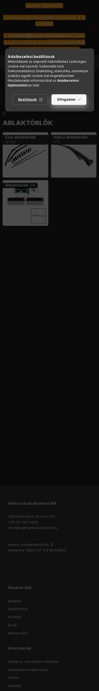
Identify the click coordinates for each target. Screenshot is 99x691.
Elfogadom (66, 99)
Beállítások (27, 99)
